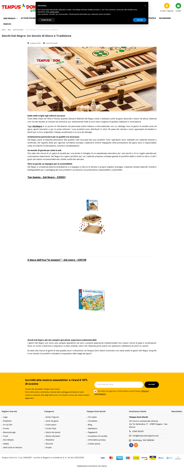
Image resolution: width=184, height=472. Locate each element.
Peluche (49, 444)
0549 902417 (138, 431)
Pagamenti (92, 432)
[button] (145, 6)
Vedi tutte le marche (12, 447)
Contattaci (92, 421)
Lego (5, 417)
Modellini (50, 440)
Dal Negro (37, 126)
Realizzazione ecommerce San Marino (92, 466)
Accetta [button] (140, 20)
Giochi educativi (53, 436)
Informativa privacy (97, 440)
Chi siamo (92, 417)
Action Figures (52, 417)
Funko (6, 428)
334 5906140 (148, 440)
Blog (90, 424)
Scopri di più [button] (46, 20)
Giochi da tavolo (52, 43)
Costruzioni (51, 424)
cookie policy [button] (54, 12)
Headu (6, 444)
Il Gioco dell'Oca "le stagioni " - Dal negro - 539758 (56, 260)
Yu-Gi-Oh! (7, 424)
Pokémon (7, 421)
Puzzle (49, 447)
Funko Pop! (51, 428)
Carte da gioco (52, 421)
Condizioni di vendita (97, 436)
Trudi (5, 436)
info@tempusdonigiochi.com (145, 436)
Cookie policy (94, 444)
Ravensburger (9, 432)
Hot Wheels (8, 440)
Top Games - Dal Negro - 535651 (46, 177)
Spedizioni (92, 428)
